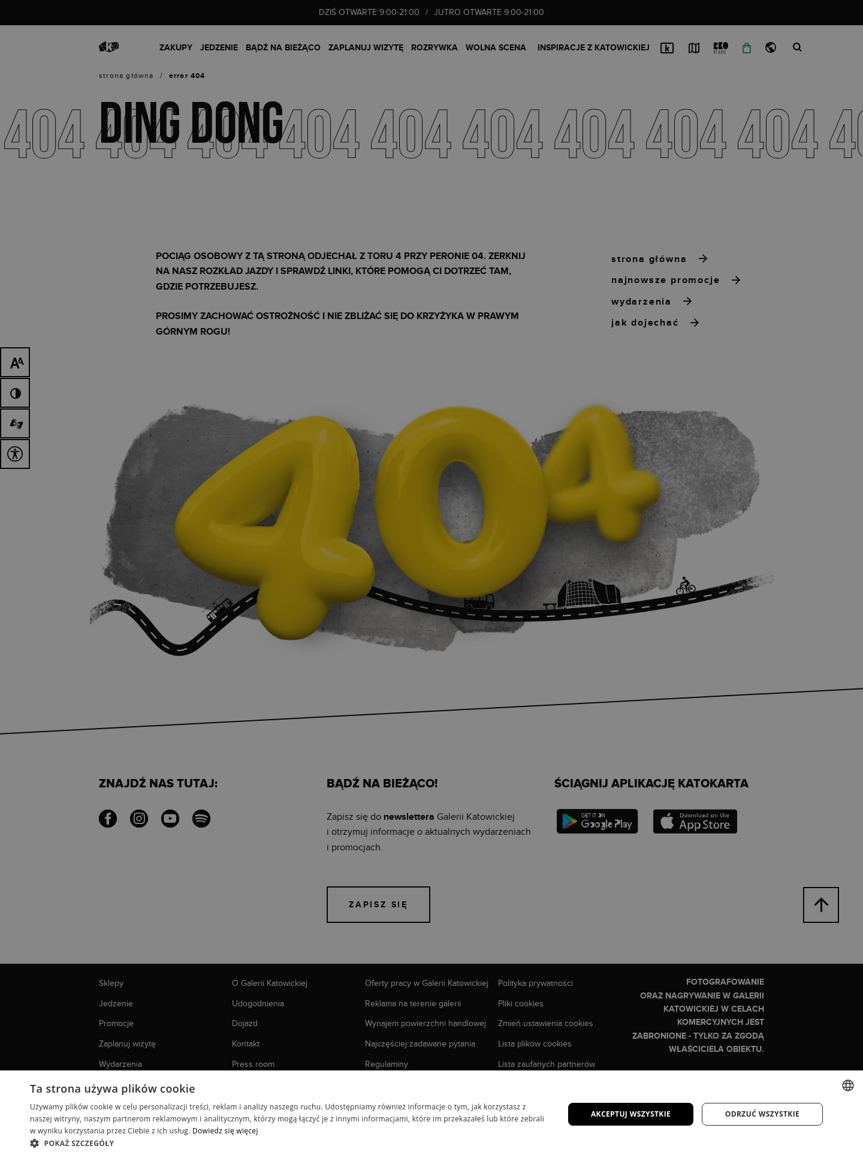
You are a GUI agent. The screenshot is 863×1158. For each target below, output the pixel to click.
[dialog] (431, 579)
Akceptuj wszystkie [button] (631, 1114)
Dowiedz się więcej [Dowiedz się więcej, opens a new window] (225, 1131)
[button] (289, 1143)
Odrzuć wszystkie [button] (762, 1114)
